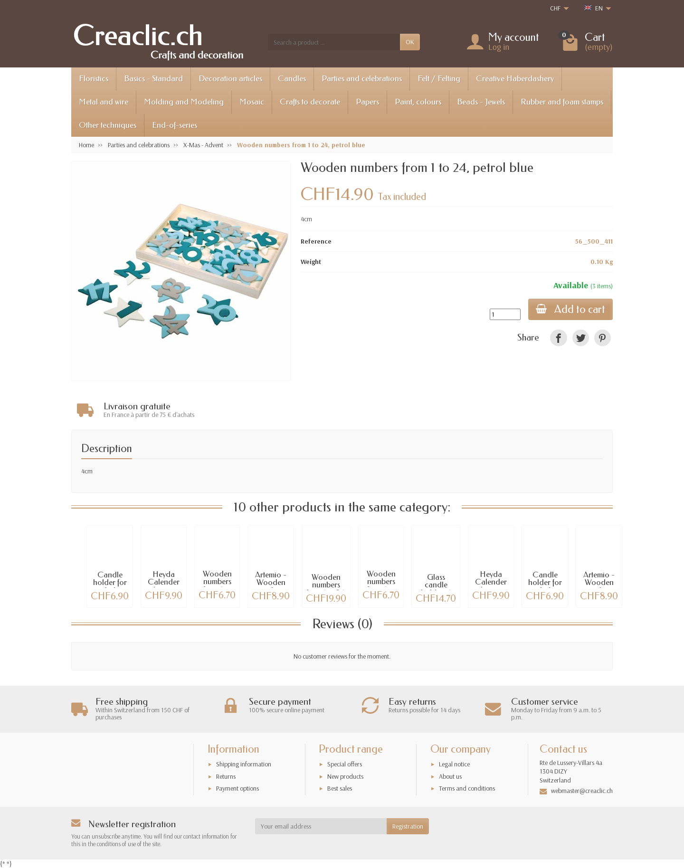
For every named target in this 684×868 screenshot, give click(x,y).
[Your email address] (321, 826)
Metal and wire (103, 101)
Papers (367, 101)
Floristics (93, 78)
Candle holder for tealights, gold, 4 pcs (544, 586)
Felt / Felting (439, 78)
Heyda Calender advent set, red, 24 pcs (164, 586)
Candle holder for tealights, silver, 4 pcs (110, 586)
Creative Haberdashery (515, 78)
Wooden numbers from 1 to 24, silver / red (326, 589)
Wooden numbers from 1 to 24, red (381, 585)
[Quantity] (505, 314)
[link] (558, 338)
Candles (292, 78)
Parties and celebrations (362, 78)
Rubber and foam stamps (562, 101)
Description (106, 448)
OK (410, 42)
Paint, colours (418, 101)
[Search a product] (334, 42)
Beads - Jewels (481, 101)
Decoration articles (230, 78)
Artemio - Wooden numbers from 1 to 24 (271, 586)
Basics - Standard (153, 78)
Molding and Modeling (184, 101)
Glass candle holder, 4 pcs (436, 589)
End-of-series (174, 125)
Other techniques (107, 125)
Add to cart (570, 309)
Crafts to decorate (310, 101)
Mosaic (251, 101)
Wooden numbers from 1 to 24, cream (217, 585)
